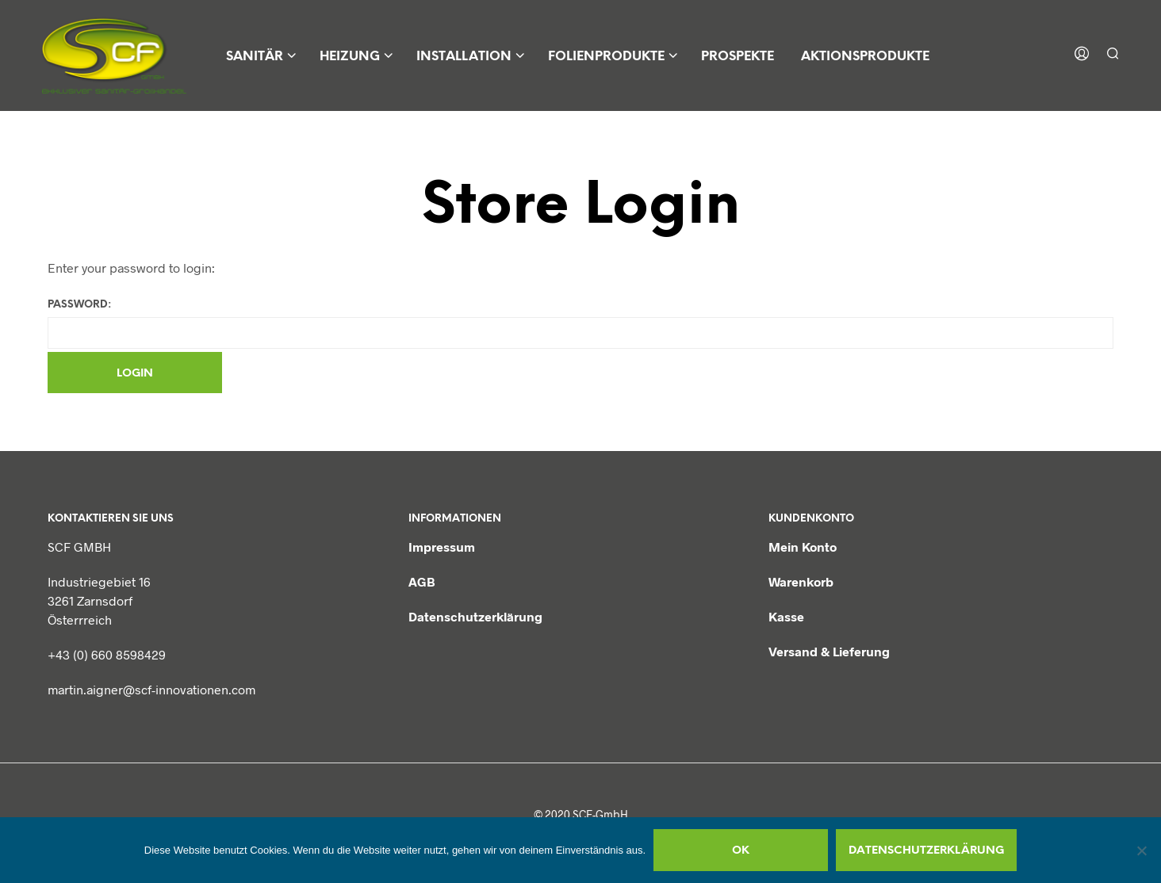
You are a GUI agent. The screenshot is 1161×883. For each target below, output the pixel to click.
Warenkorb (800, 581)
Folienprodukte (606, 56)
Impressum (441, 546)
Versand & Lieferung (829, 651)
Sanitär (254, 56)
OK (740, 851)
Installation (464, 56)
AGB (421, 581)
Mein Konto (802, 546)
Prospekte (737, 56)
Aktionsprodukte (865, 56)
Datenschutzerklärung (475, 616)
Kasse (786, 616)
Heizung (350, 56)
